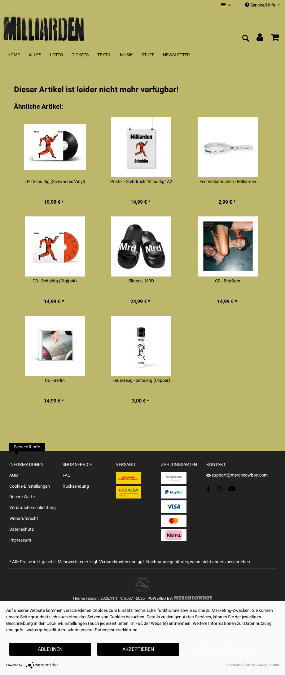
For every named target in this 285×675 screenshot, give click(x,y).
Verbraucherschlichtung (32, 507)
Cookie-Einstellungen (29, 486)
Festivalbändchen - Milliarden (228, 182)
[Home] (13, 55)
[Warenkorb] (275, 39)
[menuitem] (226, 5)
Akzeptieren (138, 649)
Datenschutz (21, 529)
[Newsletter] (176, 55)
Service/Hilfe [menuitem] (262, 5)
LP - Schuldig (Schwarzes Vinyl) (54, 182)
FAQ (67, 475)
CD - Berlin (55, 380)
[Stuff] (148, 55)
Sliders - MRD (141, 281)
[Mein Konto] (260, 39)
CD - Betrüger (227, 281)
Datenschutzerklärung (226, 649)
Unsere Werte (22, 497)
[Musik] (126, 55)
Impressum (20, 540)
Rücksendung (76, 486)
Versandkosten (113, 562)
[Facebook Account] (208, 489)
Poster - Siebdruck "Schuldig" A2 (141, 182)
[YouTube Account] (231, 489)
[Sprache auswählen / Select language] (226, 5)
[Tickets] (80, 55)
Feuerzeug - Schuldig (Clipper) (141, 380)
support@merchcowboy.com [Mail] (237, 475)
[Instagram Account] (219, 489)
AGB (13, 475)
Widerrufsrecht (23, 518)
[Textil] (104, 55)
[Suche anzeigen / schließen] (245, 39)
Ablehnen (50, 649)
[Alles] (35, 55)
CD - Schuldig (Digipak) (55, 281)
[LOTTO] (57, 55)
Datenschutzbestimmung (261, 665)
